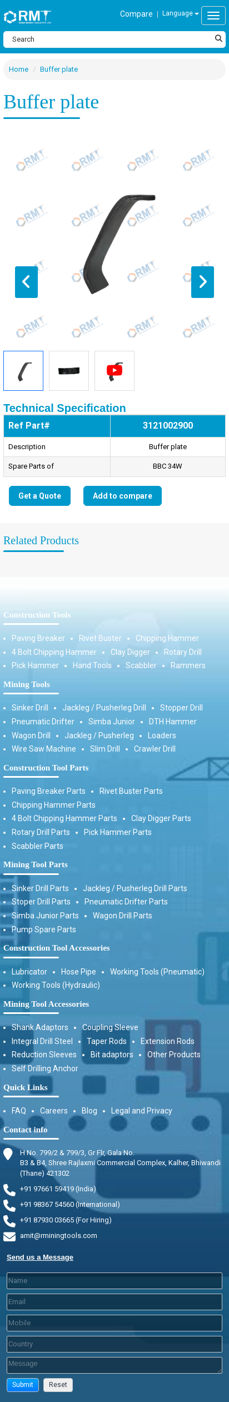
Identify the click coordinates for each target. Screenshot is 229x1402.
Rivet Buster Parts (131, 791)
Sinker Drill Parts (40, 888)
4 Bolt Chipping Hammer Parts (64, 818)
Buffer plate (59, 69)
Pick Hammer (35, 665)
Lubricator (29, 971)
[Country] (114, 1344)
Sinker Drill (30, 707)
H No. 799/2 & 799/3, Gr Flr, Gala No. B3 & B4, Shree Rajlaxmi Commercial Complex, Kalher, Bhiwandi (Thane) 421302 (120, 1162)
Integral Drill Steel (42, 1041)
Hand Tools (92, 665)
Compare (136, 13)
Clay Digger (130, 652)
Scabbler (141, 665)
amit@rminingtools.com (58, 1236)
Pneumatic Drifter (43, 721)
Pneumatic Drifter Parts (126, 901)
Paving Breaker (38, 638)
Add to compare (122, 495)
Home (18, 69)
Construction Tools (37, 614)
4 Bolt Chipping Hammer (54, 652)
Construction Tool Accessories (56, 947)
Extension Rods (168, 1041)
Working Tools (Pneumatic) (157, 971)
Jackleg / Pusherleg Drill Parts (135, 888)
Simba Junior (111, 721)
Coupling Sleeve (110, 1027)
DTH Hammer (173, 721)
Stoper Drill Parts (41, 901)
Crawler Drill (155, 748)
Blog (89, 1110)
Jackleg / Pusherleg (99, 735)
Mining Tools (26, 684)
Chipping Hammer (167, 638)
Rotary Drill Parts (41, 832)
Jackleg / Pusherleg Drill (104, 707)
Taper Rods (107, 1041)
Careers (54, 1110)
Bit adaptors (112, 1054)
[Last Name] (114, 1280)
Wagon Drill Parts (122, 915)
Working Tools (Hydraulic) (56, 985)
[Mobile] (114, 1323)
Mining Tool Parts (35, 864)
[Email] (114, 1302)
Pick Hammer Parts (118, 832)
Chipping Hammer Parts (54, 805)
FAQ (19, 1110)
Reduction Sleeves (44, 1054)
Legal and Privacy (141, 1110)
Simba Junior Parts (45, 915)
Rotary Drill (183, 652)
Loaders (162, 735)
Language (180, 13)
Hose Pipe (78, 971)
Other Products (174, 1054)
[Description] (114, 1365)
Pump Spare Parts (44, 929)
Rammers (188, 665)
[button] (23, 1385)
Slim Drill (105, 748)
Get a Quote (39, 495)
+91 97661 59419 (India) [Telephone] (58, 1189)
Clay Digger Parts (161, 818)
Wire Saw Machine (44, 748)
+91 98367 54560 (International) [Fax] (70, 1204)
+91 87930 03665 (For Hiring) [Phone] (66, 1220)
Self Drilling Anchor (45, 1068)
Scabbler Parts (37, 846)
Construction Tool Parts (45, 767)
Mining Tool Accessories (46, 1004)
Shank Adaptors (40, 1027)
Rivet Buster (100, 638)
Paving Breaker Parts (49, 791)
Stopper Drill (181, 707)
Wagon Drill (31, 735)
